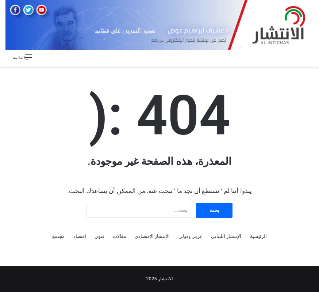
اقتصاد (79, 236)
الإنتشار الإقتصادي (152, 236)
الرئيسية (258, 236)
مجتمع (58, 236)
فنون (99, 236)
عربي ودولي (190, 236)
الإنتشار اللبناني (226, 236)
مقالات (119, 236)
